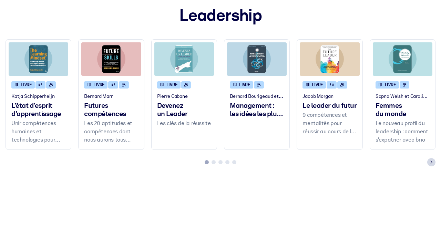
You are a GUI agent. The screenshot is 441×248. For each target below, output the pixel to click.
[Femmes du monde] (402, 59)
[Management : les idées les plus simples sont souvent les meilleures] (257, 59)
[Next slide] (431, 162)
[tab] (207, 162)
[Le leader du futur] (329, 59)
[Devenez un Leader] (184, 59)
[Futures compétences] (111, 59)
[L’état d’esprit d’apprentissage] (38, 59)
